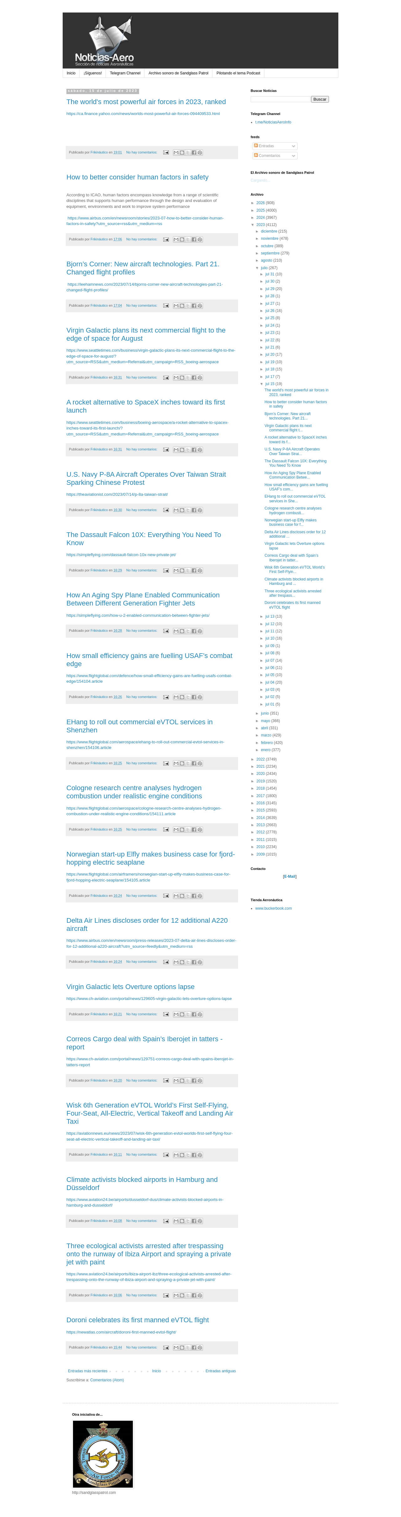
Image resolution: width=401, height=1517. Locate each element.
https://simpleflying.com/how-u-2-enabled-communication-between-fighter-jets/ (138, 615)
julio (265, 268)
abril (265, 728)
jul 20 (270, 354)
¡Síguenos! (93, 73)
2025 (261, 210)
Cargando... (260, 180)
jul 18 (270, 369)
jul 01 (270, 704)
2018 (261, 788)
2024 (261, 217)
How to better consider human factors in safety (137, 177)
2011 (261, 839)
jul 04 (270, 682)
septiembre (271, 253)
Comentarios (267, 155)
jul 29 (270, 289)
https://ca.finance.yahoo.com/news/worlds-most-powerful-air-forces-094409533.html (143, 113)
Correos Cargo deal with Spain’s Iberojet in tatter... (291, 557)
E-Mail (289, 876)
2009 (261, 854)
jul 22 (270, 340)
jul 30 (270, 281)
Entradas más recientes (87, 1371)
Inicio (71, 73)
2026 (261, 203)
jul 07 (270, 660)
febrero (267, 743)
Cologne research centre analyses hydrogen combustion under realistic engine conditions (134, 792)
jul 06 (270, 668)
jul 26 (270, 311)
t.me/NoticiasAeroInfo (273, 122)
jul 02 (270, 697)
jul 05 (270, 675)
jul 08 (270, 653)
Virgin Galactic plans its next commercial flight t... (288, 428)
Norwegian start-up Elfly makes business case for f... (290, 522)
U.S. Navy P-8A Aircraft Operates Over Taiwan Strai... (292, 451)
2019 (261, 781)
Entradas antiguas (221, 1371)
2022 (261, 759)
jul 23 (270, 332)
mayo (266, 721)
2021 (261, 766)
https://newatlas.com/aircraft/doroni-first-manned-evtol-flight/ (121, 1332)
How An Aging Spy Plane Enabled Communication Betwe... (292, 475)
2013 (261, 825)
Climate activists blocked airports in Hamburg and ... (293, 581)
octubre (267, 246)
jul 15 (270, 384)
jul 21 (270, 347)
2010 (261, 847)
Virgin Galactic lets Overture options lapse (130, 987)
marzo (267, 735)
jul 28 (270, 296)
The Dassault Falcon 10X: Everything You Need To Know (295, 463)
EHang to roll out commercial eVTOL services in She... (294, 498)
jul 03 (270, 689)
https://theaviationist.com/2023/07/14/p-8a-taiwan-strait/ (117, 494)
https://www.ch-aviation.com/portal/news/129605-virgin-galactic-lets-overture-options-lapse (149, 998)
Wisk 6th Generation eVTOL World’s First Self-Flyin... (294, 569)
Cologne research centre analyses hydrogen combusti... (292, 510)
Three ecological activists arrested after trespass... (292, 593)
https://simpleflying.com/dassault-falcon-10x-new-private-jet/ (121, 554)
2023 (261, 225)
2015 (261, 810)
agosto (267, 260)
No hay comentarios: (142, 152)
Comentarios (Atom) (107, 1380)
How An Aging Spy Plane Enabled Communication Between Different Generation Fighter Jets (143, 599)
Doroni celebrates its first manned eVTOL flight (137, 1320)
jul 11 (270, 631)
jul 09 (270, 646)
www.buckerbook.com (273, 908)
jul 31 (270, 274)
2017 (261, 796)
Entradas (264, 146)
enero (266, 750)
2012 (261, 832)
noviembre (270, 238)
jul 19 (270, 362)
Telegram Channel (125, 73)
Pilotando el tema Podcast (238, 73)
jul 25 (270, 318)
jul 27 (270, 303)
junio (265, 713)
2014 (261, 818)
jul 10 (270, 638)
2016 (261, 803)
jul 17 (270, 376)
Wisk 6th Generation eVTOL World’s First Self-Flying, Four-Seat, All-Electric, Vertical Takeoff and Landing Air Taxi (149, 1113)
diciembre (269, 231)
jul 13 (270, 616)
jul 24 (270, 325)
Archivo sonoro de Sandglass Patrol (178, 73)
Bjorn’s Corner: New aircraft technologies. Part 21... (287, 416)
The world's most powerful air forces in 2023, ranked (146, 102)
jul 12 (270, 624)
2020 (261, 773)
